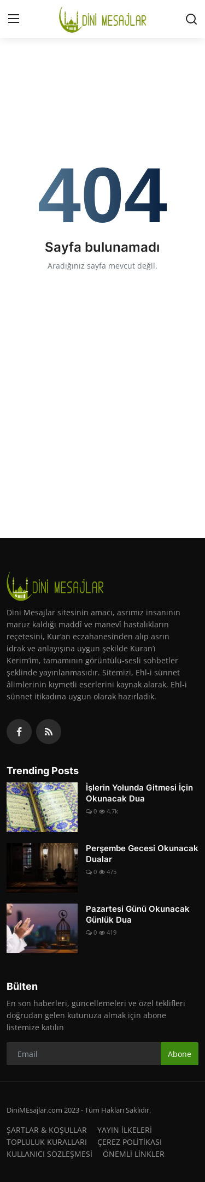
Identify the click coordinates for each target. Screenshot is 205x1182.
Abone (179, 1054)
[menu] (13, 19)
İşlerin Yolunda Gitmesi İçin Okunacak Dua (139, 793)
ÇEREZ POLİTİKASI (129, 1142)
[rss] (48, 731)
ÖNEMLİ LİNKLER (134, 1154)
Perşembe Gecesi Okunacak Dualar (142, 853)
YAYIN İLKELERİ (124, 1130)
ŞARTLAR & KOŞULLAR (47, 1130)
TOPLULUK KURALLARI (47, 1142)
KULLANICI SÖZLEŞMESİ (49, 1154)
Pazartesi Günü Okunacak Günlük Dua (138, 914)
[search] (191, 19)
